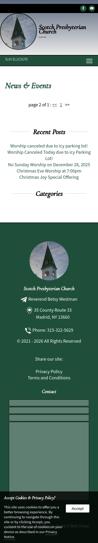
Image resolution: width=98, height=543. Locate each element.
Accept (78, 508)
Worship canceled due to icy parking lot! (49, 146)
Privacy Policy (49, 371)
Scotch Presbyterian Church (49, 289)
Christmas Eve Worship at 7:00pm (49, 171)
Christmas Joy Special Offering (49, 177)
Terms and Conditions (49, 377)
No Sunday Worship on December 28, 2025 (49, 164)
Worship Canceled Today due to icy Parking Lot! (49, 155)
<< (54, 104)
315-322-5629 (60, 330)
